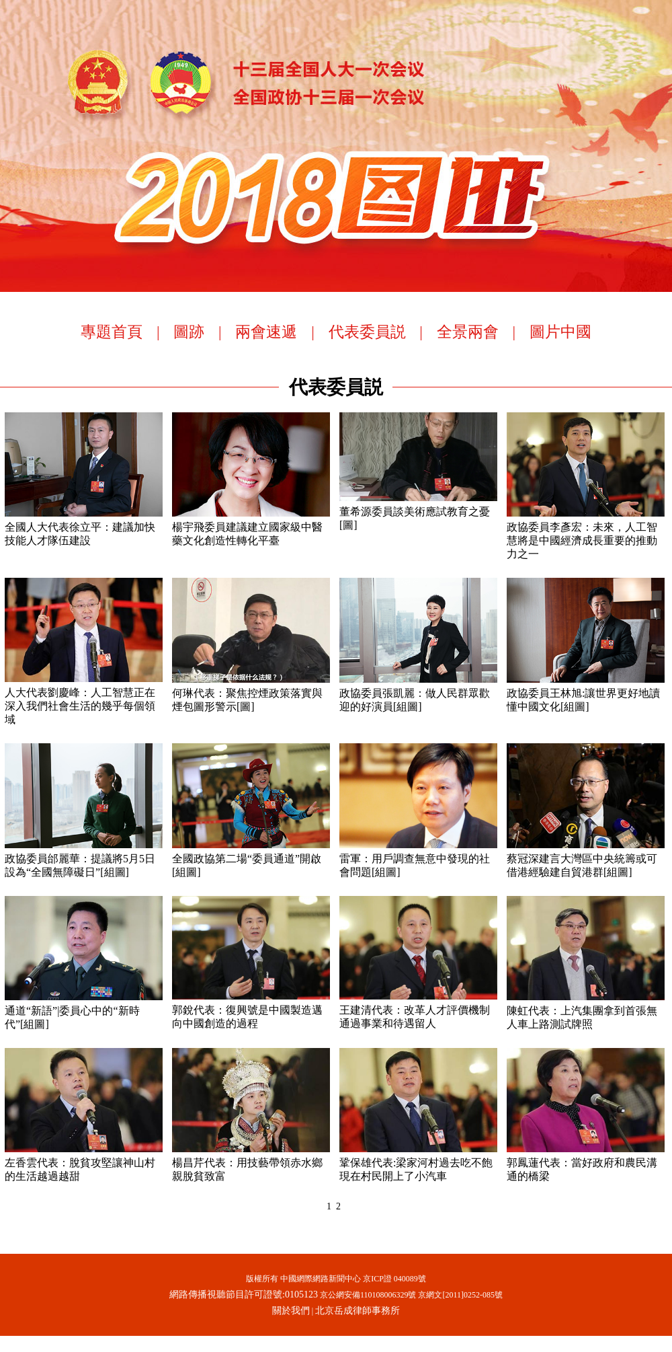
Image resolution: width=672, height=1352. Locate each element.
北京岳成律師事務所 (357, 1311)
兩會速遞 (266, 332)
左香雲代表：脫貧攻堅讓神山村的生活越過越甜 (84, 1162)
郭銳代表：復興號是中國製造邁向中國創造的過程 (251, 1009)
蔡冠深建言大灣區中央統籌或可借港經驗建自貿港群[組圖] (586, 858)
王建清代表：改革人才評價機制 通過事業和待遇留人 (418, 1009)
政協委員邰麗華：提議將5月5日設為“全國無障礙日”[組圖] (84, 858)
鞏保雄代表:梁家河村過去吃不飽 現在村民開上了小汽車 (418, 1162)
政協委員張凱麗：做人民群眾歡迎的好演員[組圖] (418, 692)
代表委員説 (367, 332)
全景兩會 (468, 332)
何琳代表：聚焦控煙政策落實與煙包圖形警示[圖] (251, 692)
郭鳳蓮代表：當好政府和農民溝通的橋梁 (586, 1162)
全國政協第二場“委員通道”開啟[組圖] (251, 858)
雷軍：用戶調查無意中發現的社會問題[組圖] (418, 858)
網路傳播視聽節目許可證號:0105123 (243, 1294)
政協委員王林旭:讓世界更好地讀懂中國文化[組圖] (586, 692)
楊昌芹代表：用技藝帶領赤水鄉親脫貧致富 (251, 1162)
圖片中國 (560, 332)
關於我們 (291, 1311)
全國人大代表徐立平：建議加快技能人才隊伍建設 (84, 526)
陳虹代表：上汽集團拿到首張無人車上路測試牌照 (586, 1010)
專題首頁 (111, 332)
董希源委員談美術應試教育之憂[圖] (418, 511)
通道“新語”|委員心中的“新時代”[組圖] (84, 1010)
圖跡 (188, 332)
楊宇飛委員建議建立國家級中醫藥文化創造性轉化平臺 (251, 526)
